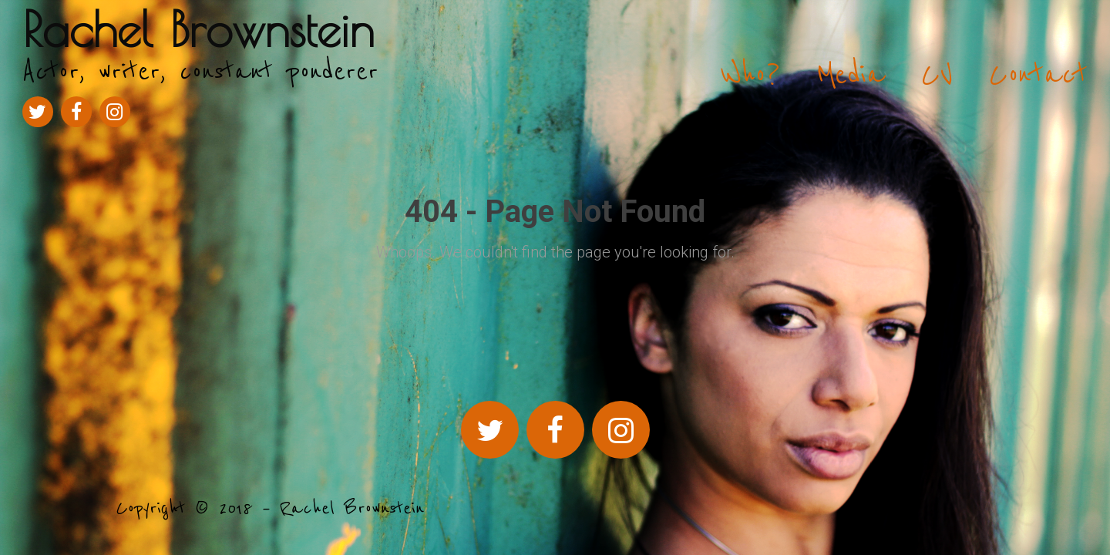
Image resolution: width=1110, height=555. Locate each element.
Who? (750, 74)
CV (937, 74)
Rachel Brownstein (198, 29)
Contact (1038, 74)
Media (850, 74)
